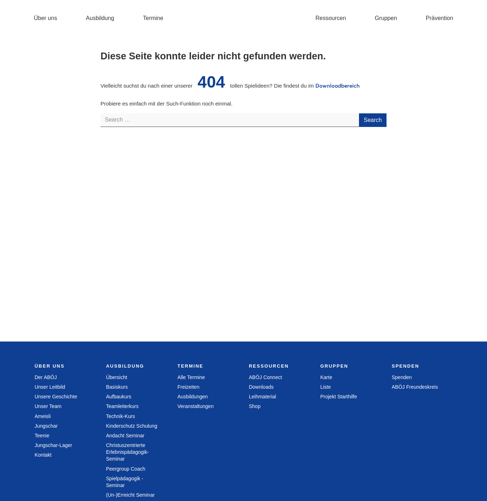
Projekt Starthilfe (338, 396)
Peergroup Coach (125, 469)
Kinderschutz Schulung (131, 426)
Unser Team (48, 406)
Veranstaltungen (195, 406)
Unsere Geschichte (56, 396)
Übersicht (116, 377)
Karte (326, 377)
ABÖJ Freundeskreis (415, 387)
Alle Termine (191, 377)
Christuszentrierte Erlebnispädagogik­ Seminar (127, 452)
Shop (255, 406)
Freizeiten (188, 387)
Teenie (42, 435)
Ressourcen (330, 18)
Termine (153, 18)
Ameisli (43, 416)
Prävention (439, 18)
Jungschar (46, 426)
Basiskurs (117, 387)
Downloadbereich (337, 85)
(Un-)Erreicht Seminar (130, 495)
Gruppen (386, 18)
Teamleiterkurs (122, 406)
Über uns (45, 18)
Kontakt (43, 455)
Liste (325, 387)
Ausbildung (100, 18)
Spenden (402, 377)
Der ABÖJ (46, 377)
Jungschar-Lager (53, 445)
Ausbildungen (192, 396)
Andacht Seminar (125, 435)
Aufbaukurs (118, 396)
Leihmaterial (262, 396)
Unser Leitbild (50, 387)
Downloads (261, 387)
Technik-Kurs (120, 416)
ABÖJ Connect (265, 377)
